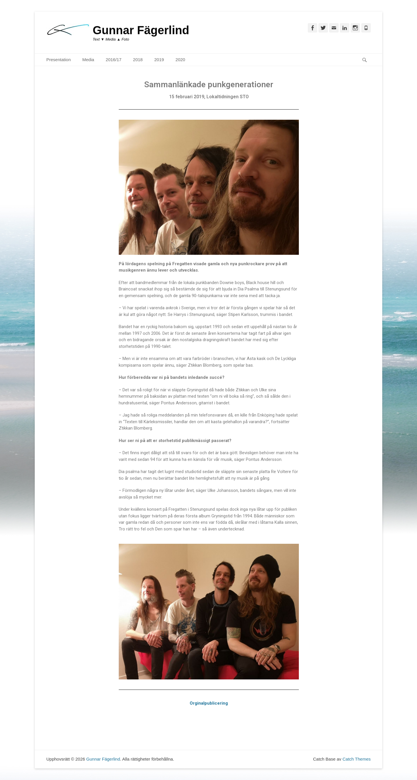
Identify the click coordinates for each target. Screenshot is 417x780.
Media (88, 59)
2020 (180, 59)
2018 (137, 59)
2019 (159, 59)
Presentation (58, 59)
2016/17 (113, 59)
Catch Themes (357, 759)
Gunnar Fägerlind (141, 30)
